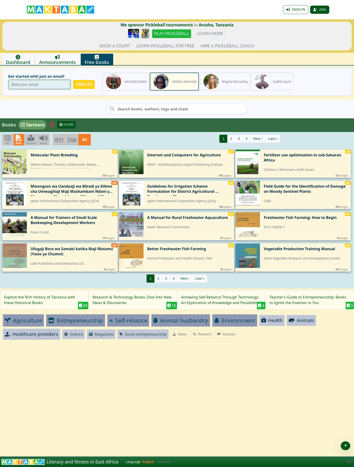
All (84, 139)
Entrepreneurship (75, 320)
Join (319, 9)
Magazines (101, 334)
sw (72, 139)
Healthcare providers (31, 334)
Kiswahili (164, 462)
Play (171, 33)
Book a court (115, 46)
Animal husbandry (180, 320)
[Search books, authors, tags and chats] (177, 109)
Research (202, 334)
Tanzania (226, 334)
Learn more (210, 33)
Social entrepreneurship (143, 334)
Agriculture (23, 320)
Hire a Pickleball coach (227, 46)
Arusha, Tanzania (216, 25)
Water (180, 334)
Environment (234, 320)
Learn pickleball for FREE (165, 46)
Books (9, 125)
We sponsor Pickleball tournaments (156, 25)
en (59, 139)
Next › (257, 138)
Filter (66, 125)
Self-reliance (128, 320)
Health (272, 320)
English (148, 462)
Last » (272, 138)
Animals (301, 320)
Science (73, 334)
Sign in (295, 9)
